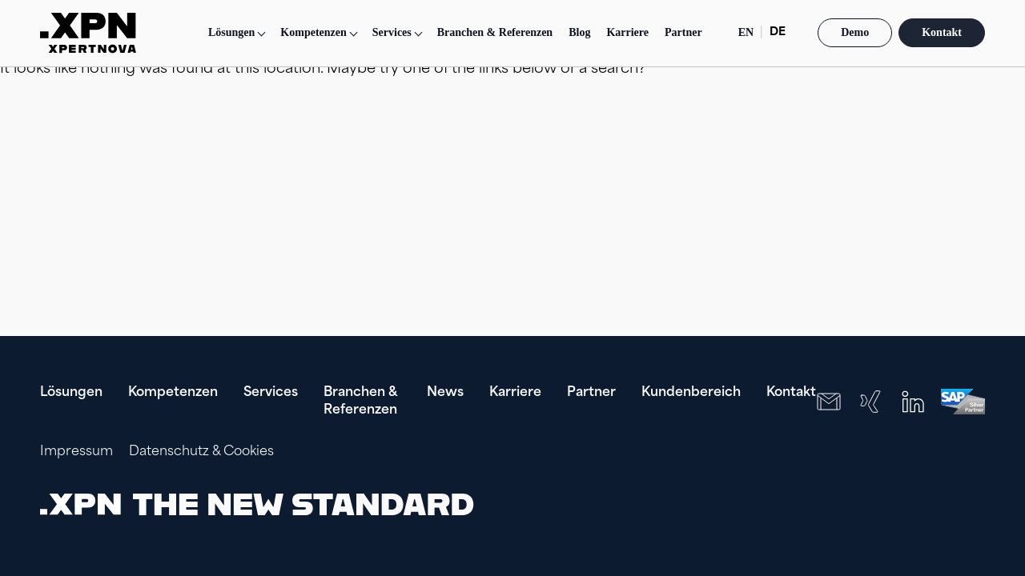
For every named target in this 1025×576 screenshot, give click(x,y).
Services (270, 392)
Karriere (627, 32)
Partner (683, 32)
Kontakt (942, 32)
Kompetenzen (173, 392)
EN (746, 32)
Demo (855, 32)
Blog (579, 32)
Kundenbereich (691, 392)
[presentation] (882, 504)
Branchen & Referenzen (495, 32)
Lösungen (231, 32)
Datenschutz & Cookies (201, 452)
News (445, 392)
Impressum (76, 452)
